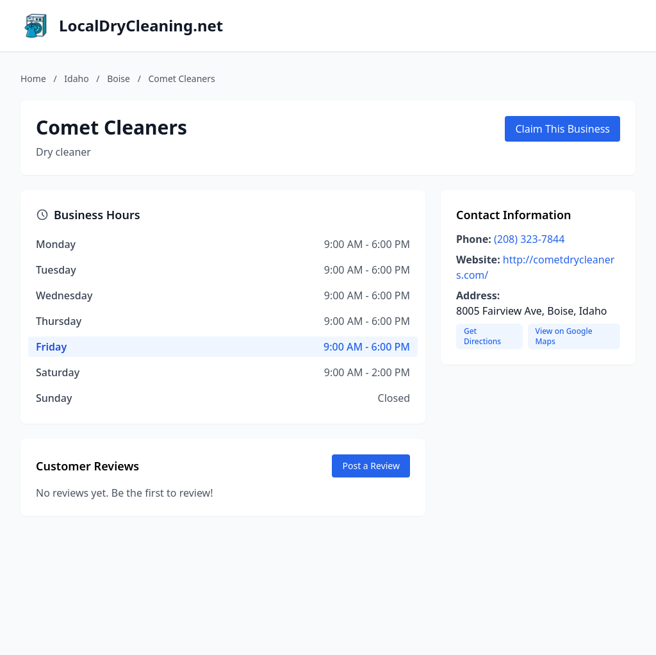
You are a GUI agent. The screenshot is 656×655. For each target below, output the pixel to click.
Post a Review (371, 466)
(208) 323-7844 (529, 239)
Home (33, 78)
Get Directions (482, 336)
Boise (118, 78)
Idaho (76, 78)
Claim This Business (562, 129)
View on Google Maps (564, 336)
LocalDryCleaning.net (141, 25)
